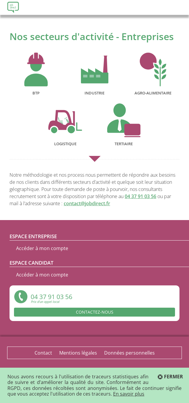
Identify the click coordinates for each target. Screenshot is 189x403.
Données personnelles (129, 353)
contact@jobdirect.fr (87, 203)
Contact (43, 353)
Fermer (173, 377)
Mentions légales (78, 353)
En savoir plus (128, 394)
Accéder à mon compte (42, 248)
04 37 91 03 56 (140, 196)
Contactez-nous (94, 312)
